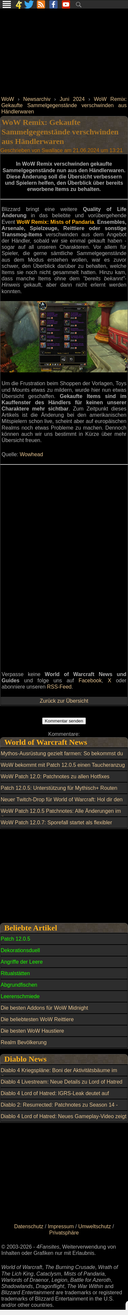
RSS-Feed (59, 687)
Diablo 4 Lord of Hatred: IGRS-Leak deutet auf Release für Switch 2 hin (55, 1097)
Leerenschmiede (20, 996)
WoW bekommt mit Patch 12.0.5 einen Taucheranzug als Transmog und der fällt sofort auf (63, 768)
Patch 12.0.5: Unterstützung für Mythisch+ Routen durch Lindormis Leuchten (59, 791)
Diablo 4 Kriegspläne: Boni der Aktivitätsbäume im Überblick (59, 1074)
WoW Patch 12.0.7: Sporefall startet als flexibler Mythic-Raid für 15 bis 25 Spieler (56, 826)
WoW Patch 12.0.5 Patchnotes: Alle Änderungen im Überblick (61, 814)
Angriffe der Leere (22, 962)
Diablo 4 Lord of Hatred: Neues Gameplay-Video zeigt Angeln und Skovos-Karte (63, 1120)
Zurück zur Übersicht (64, 701)
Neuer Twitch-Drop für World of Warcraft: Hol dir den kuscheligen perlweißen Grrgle (62, 803)
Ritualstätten (15, 973)
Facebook (90, 680)
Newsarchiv (37, 99)
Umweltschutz (94, 1226)
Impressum (61, 1226)
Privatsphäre (64, 1232)
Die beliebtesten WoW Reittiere (37, 1019)
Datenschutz (28, 1226)
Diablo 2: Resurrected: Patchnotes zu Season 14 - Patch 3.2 (59, 1108)
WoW (7, 99)
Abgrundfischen (19, 985)
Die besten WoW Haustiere (32, 1031)
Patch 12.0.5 (15, 939)
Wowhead (31, 454)
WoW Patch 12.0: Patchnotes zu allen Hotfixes (55, 776)
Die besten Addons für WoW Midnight (44, 1008)
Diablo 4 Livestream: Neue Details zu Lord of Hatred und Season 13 (61, 1085)
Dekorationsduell (20, 950)
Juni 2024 (72, 99)
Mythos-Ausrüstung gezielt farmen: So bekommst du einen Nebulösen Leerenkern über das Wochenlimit (62, 757)
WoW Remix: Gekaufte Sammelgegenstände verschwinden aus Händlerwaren (64, 105)
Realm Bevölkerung (24, 1042)
